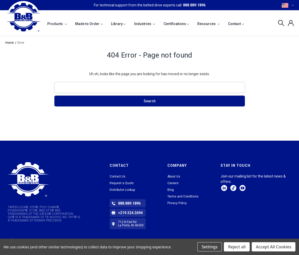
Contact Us (117, 176)
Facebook (242, 188)
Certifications (176, 24)
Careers (173, 183)
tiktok (233, 188)
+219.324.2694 (130, 213)
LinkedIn (224, 188)
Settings (209, 247)
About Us (173, 176)
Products (57, 24)
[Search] (279, 23)
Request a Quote (122, 183)
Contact (236, 24)
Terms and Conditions (183, 196)
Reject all (237, 247)
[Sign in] (289, 23)
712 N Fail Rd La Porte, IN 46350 (131, 223)
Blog (170, 190)
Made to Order (89, 24)
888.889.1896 (194, 5)
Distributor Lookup (122, 190)
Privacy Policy (177, 203)
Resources (208, 24)
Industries (144, 24)
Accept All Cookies (273, 247)
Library (118, 24)
